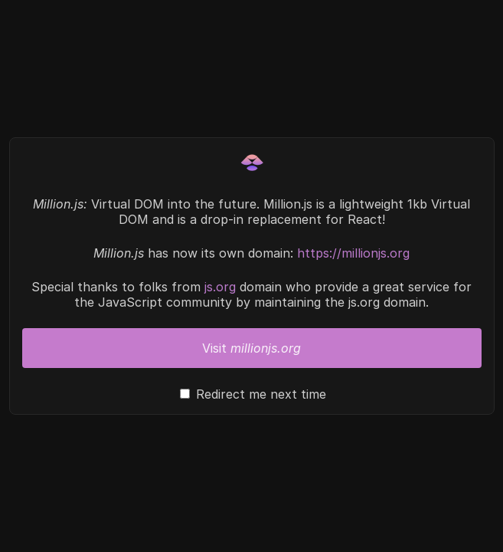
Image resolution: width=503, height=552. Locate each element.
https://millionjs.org (353, 253)
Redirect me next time (261, 394)
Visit (251, 348)
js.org (220, 286)
